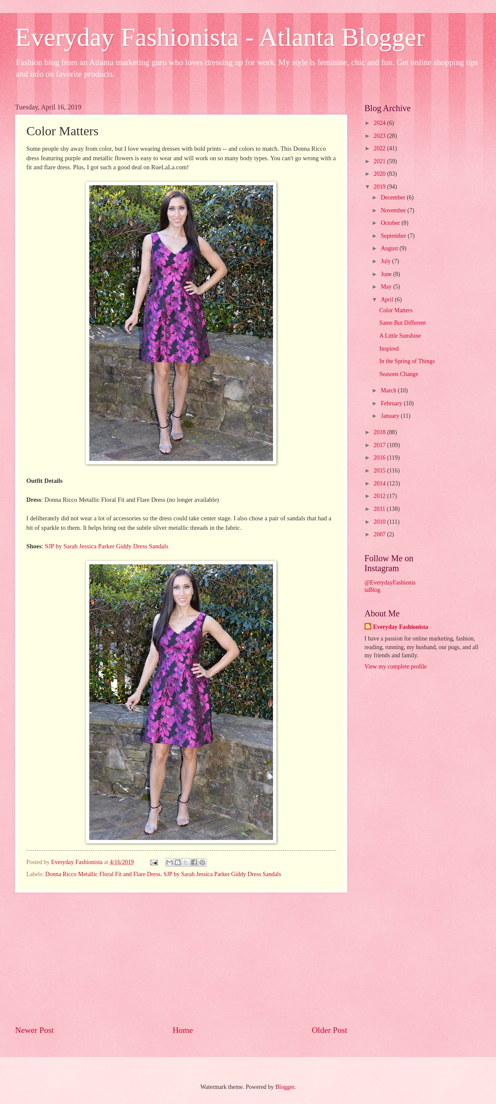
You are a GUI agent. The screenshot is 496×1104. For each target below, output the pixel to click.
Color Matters (395, 310)
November (394, 210)
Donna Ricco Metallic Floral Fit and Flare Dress (102, 874)
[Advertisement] (181, 958)
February (392, 403)
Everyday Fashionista (400, 627)
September (394, 236)
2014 (380, 483)
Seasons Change (398, 374)
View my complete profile (395, 666)
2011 (380, 509)
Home (183, 1030)
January (391, 416)
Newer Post (34, 1030)
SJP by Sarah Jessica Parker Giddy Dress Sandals (106, 546)
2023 (380, 136)
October (391, 223)
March (389, 390)
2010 (380, 522)
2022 (380, 148)
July (386, 261)
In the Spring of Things (407, 361)
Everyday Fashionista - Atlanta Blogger (220, 37)
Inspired (389, 348)
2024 (380, 123)
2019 (380, 186)
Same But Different (402, 323)
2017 (380, 445)
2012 (380, 496)
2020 (380, 174)
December (394, 197)
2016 (380, 457)
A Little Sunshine (400, 336)
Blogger (284, 1087)
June (387, 274)
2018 (380, 432)
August (390, 248)
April (388, 299)
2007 (380, 534)
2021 (380, 161)
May (387, 286)
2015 (380, 470)
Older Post (329, 1030)
